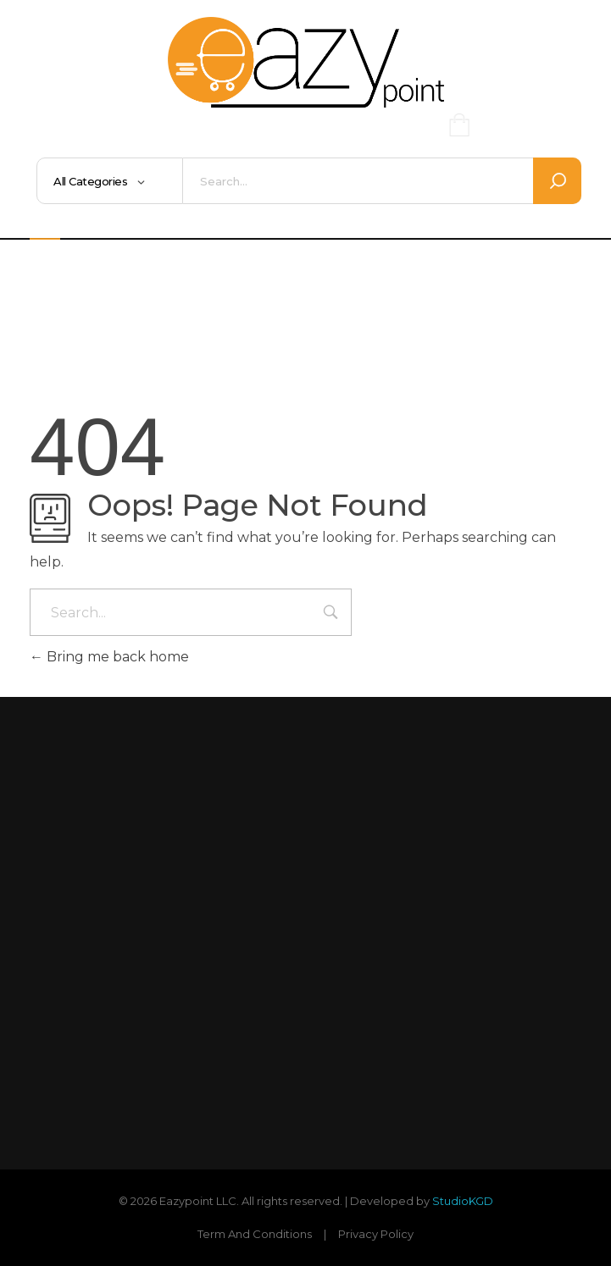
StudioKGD (462, 1201)
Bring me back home (109, 657)
